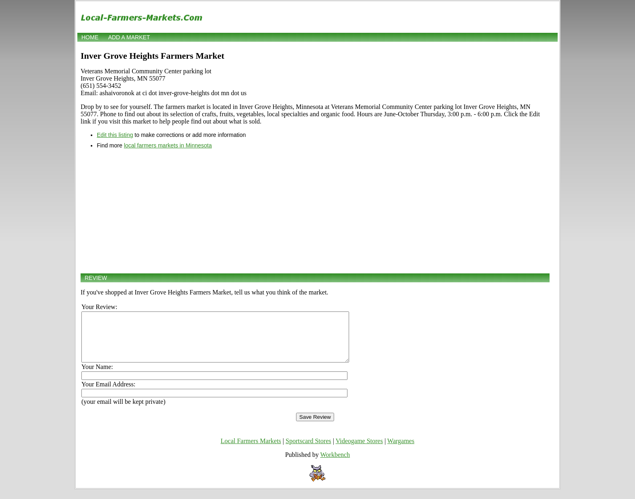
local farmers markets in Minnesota (168, 145)
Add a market (129, 37)
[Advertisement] (315, 211)
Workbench (335, 464)
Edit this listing (115, 135)
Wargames (400, 450)
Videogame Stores (359, 450)
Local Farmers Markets (251, 450)
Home (89, 37)
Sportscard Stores (308, 450)
